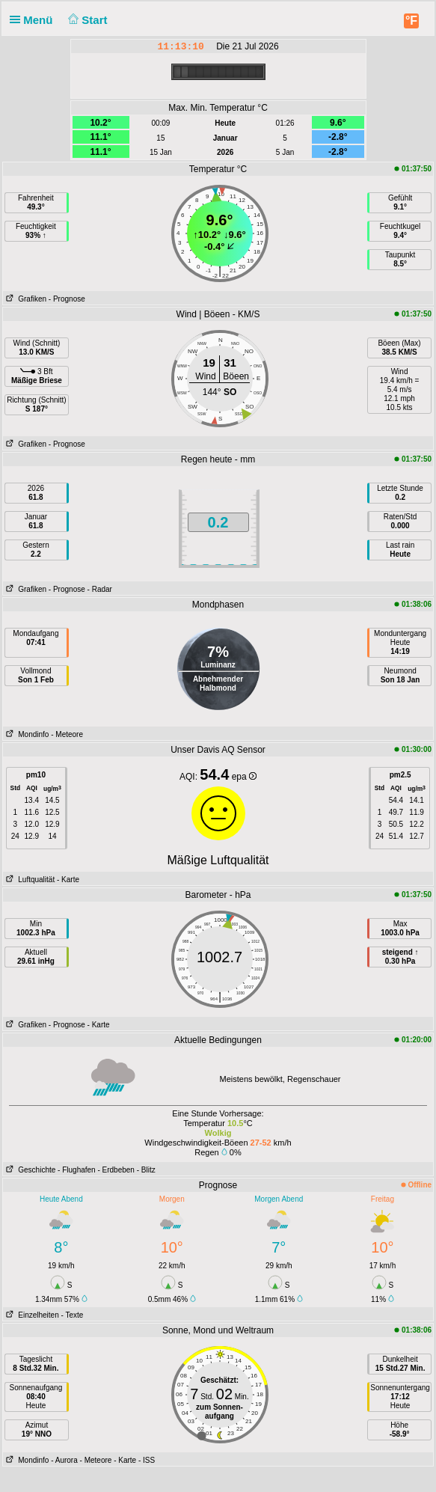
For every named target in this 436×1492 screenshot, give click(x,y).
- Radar (99, 589)
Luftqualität (29, 879)
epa (244, 776)
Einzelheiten (31, 1315)
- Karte (68, 879)
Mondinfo (26, 734)
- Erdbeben (115, 1170)
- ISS (146, 1460)
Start (86, 19)
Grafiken (24, 299)
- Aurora (64, 1460)
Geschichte (29, 1170)
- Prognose (67, 299)
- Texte (72, 1315)
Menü (34, 19)
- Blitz (146, 1170)
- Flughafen (77, 1170)
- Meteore (67, 734)
